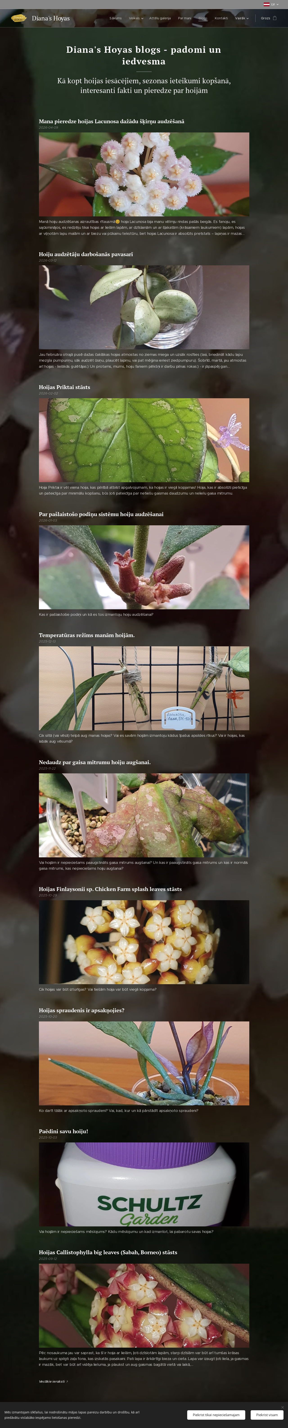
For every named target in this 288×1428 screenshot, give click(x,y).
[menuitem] (116, 18)
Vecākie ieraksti (52, 1381)
